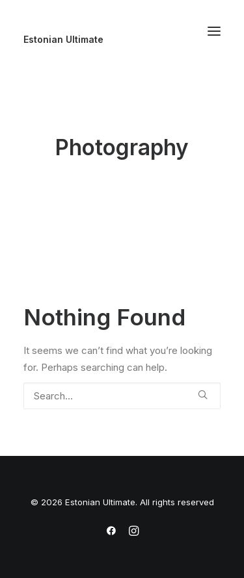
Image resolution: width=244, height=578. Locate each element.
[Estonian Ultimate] (122, 39)
